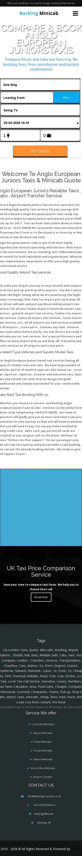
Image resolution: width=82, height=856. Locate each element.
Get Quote (40, 151)
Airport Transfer (42, 776)
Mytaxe (76, 849)
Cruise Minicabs (43, 750)
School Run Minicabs (42, 768)
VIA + (67, 97)
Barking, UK (44, 822)
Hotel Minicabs (43, 741)
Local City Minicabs (43, 724)
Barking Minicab (44, 813)
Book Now (41, 597)
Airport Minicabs (42, 733)
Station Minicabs (42, 759)
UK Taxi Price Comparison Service (41, 571)
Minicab (38, 13)
